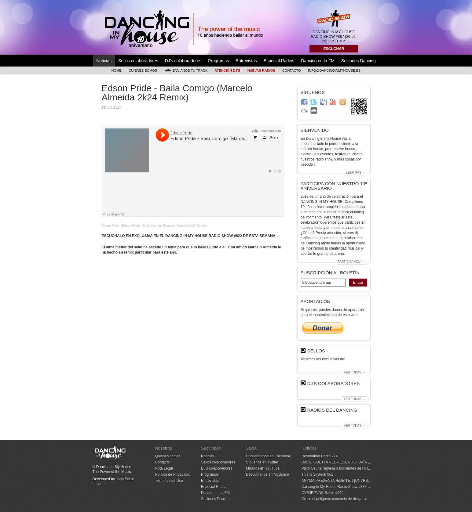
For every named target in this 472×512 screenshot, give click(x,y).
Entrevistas (246, 60)
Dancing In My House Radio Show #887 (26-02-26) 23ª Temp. (352, 487)
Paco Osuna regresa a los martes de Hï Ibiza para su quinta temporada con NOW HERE (374, 468)
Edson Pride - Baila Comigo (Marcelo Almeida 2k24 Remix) (164, 225)
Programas (218, 60)
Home (117, 70)
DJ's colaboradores (183, 60)
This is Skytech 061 (317, 474)
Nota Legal (164, 468)
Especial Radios (279, 60)
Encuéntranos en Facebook (268, 456)
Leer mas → (355, 172)
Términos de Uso (169, 480)
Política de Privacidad (172, 474)
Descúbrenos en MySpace (267, 474)
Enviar (358, 282)
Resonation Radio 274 (320, 456)
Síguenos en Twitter (262, 462)
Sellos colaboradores (138, 60)
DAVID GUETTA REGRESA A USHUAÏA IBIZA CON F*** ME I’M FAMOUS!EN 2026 (370, 462)
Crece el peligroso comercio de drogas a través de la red (348, 499)
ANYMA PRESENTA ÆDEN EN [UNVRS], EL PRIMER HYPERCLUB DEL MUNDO (369, 480)
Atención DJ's (227, 70)
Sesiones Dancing (358, 60)
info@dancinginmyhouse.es (334, 70)
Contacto (291, 70)
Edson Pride (110, 225)
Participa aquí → (351, 261)
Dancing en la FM (318, 60)
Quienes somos (143, 70)
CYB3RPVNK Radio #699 (322, 493)
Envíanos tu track (186, 70)
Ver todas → (354, 372)
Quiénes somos (168, 456)
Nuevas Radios (261, 70)
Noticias (104, 60)
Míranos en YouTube (263, 468)
